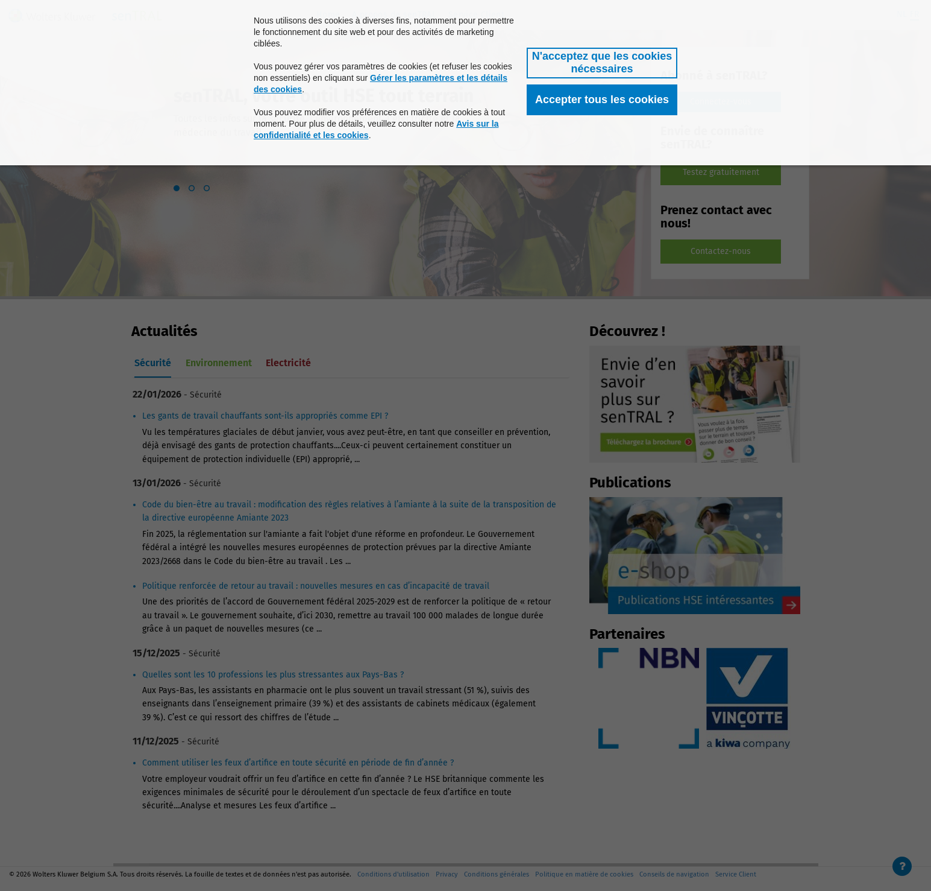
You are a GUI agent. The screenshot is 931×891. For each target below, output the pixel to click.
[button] (602, 63)
